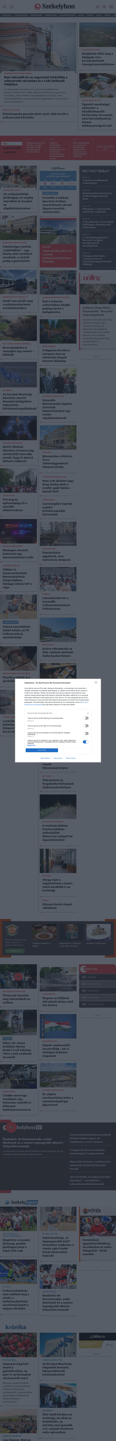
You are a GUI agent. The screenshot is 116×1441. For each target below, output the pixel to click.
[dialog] (58, 720)
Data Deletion (45, 758)
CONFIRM (42, 750)
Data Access (58, 758)
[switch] (86, 718)
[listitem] (58, 713)
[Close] (97, 683)
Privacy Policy (70, 758)
